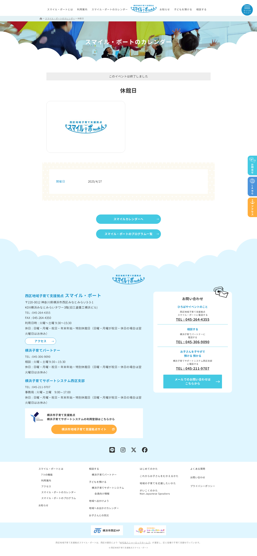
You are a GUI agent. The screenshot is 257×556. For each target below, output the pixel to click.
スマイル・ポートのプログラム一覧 (128, 234)
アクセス (40, 341)
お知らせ (165, 9)
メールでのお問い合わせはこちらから (193, 382)
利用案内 (82, 9)
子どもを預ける (183, 9)
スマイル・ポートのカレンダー (110, 9)
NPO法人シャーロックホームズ (135, 542)
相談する (201, 9)
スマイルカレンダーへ (128, 219)
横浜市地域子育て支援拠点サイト (84, 429)
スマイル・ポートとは (60, 9)
